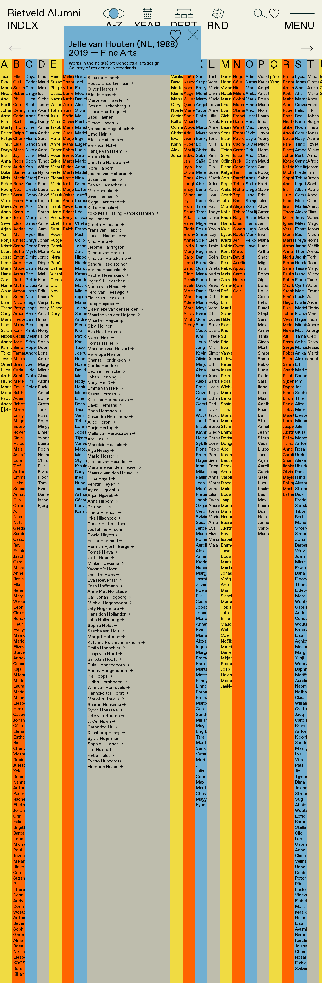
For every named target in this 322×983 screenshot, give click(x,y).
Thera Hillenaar (104, 513)
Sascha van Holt (105, 631)
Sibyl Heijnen (100, 326)
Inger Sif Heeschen (108, 281)
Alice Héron (101, 422)
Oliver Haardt (102, 89)
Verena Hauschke (106, 270)
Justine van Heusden (109, 462)
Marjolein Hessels (107, 445)
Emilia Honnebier (106, 648)
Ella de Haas (101, 95)
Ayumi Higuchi (103, 490)
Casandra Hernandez (110, 417)
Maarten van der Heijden (113, 315)
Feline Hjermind (104, 541)
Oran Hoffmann (104, 586)
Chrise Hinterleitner (106, 524)
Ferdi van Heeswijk (108, 292)
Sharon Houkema (106, 705)
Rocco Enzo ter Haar (110, 84)
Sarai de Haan (103, 78)
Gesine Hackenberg (108, 106)
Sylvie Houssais (104, 710)
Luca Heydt (101, 479)
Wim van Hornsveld (108, 688)
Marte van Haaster (108, 100)
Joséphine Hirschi (104, 530)
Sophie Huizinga (105, 744)
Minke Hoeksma (105, 564)
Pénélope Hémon (104, 355)
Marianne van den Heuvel (114, 468)
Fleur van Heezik (105, 298)
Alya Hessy (100, 451)
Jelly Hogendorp (105, 609)
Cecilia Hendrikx (103, 366)
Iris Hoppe (99, 676)
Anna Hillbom (102, 501)
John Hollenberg (105, 620)
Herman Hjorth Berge (110, 547)
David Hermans (104, 405)
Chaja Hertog (102, 428)
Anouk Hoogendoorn (110, 671)
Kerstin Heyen (103, 484)
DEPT (183, 19)
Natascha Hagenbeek (110, 129)
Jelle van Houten (105, 716)
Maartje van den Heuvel (112, 473)
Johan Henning (104, 377)
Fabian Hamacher (106, 185)
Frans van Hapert (104, 230)
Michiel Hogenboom (109, 603)
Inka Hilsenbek (103, 518)
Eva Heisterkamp (104, 332)
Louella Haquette (106, 236)
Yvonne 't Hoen (102, 569)
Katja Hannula (103, 208)
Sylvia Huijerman (103, 739)
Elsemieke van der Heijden (115, 309)
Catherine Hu (102, 727)
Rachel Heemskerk (108, 276)
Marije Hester (103, 456)
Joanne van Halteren (109, 174)
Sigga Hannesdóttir (108, 202)
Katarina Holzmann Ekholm (116, 643)
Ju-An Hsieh (101, 722)
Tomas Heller (102, 343)
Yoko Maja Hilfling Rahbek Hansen (122, 213)
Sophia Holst (102, 626)
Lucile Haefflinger (107, 112)
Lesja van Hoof (104, 654)
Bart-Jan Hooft (104, 660)
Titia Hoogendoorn (108, 665)
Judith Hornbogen (107, 682)
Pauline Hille (99, 507)
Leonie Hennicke (106, 372)
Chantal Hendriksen (108, 360)
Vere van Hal (102, 146)
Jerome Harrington (105, 247)
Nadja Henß (101, 383)
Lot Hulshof (99, 750)
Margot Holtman (106, 637)
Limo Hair (99, 134)
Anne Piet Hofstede (107, 592)
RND (218, 19)
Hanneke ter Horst (108, 693)
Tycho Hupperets (104, 761)
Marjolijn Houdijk (105, 699)
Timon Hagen (103, 123)
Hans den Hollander (108, 614)
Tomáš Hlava (102, 552)
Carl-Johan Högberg (109, 597)
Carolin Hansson (105, 225)
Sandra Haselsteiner (107, 264)
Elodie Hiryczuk (102, 535)
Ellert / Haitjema (105, 140)
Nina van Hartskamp (109, 259)
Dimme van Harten (105, 253)
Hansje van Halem (107, 151)
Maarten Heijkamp (105, 321)
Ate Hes (97, 439)
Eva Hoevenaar (104, 580)
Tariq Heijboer (103, 304)
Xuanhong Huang (106, 733)
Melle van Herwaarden (111, 434)
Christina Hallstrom (108, 163)
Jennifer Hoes (103, 575)
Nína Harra (100, 242)
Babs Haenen (100, 117)
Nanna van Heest (106, 287)
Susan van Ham (104, 180)
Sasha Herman (104, 394)
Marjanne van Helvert (110, 349)
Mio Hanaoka (102, 191)
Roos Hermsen (104, 411)
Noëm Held (100, 338)
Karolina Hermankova (110, 400)
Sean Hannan (102, 196)
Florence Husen (105, 767)
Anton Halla (98, 157)
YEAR (147, 19)
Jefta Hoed (100, 558)
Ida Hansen (98, 219)
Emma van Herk (105, 388)
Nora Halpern (100, 168)
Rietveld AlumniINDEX (43, 20)
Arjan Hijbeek (102, 496)
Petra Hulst (100, 756)
